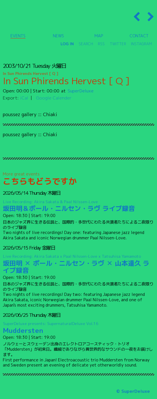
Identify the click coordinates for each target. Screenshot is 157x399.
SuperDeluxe (81, 91)
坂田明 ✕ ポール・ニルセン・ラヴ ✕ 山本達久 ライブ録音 (78, 264)
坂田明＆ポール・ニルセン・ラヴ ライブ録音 (78, 206)
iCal (24, 98)
